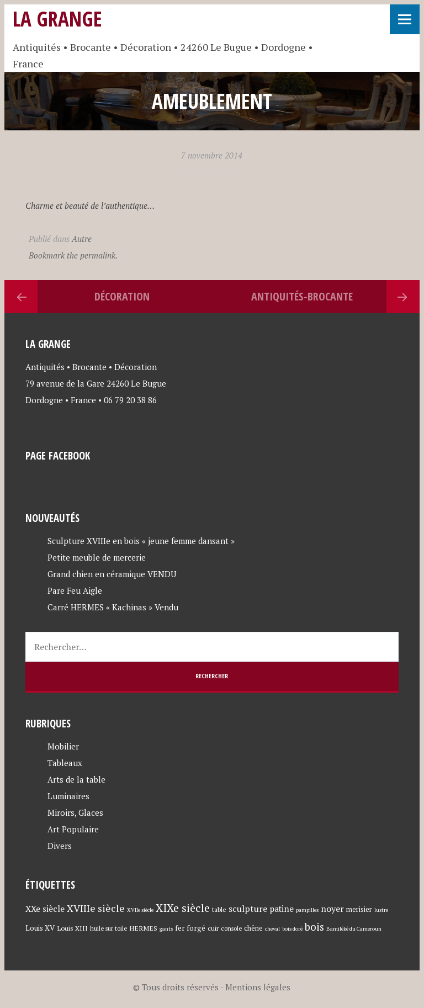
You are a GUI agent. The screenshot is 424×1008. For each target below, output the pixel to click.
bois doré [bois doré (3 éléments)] (292, 928)
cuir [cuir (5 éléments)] (213, 927)
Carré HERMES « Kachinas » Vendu (112, 607)
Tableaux (64, 762)
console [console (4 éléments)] (231, 928)
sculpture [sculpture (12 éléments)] (248, 909)
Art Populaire (73, 829)
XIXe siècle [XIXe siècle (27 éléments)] (183, 907)
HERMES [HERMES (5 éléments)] (143, 927)
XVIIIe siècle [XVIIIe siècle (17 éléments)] (96, 908)
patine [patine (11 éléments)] (281, 908)
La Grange (57, 18)
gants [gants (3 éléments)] (166, 928)
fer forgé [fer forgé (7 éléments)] (190, 928)
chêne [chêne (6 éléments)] (253, 928)
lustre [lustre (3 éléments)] (381, 910)
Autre (82, 238)
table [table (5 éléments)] (219, 909)
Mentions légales (257, 987)
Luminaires (68, 795)
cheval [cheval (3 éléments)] (272, 928)
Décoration (122, 296)
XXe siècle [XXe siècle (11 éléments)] (45, 908)
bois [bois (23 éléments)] (314, 926)
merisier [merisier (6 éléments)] (359, 909)
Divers (59, 845)
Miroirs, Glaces (75, 812)
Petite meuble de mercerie (96, 557)
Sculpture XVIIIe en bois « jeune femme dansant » (141, 540)
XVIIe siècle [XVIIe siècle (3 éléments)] (140, 910)
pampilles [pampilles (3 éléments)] (307, 910)
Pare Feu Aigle (74, 590)
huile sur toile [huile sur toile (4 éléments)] (108, 928)
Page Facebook (57, 455)
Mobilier (63, 746)
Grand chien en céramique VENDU (111, 573)
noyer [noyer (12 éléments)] (332, 909)
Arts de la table (76, 779)
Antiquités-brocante (302, 296)
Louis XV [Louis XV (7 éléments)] (40, 928)
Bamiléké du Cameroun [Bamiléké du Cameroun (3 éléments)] (353, 928)
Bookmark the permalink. (73, 255)
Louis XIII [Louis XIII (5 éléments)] (72, 927)
